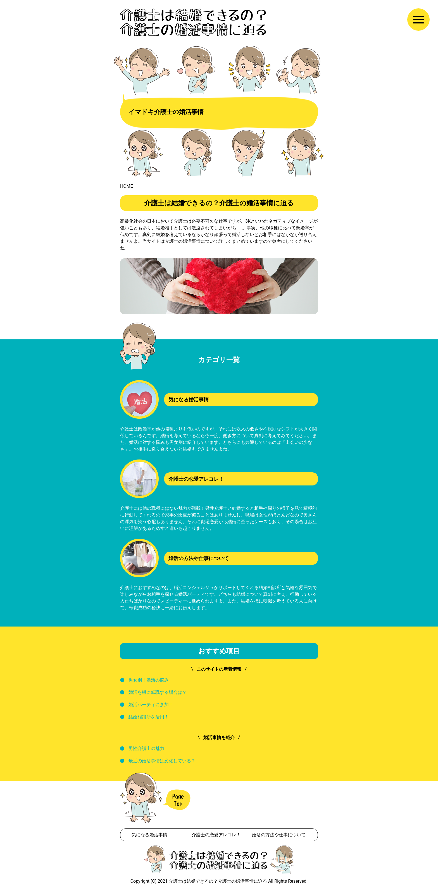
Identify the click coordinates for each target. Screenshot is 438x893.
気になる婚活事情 (149, 834)
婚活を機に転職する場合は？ (157, 692)
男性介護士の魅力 (146, 748)
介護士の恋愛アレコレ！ (216, 834)
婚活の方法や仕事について (279, 834)
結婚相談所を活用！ (148, 717)
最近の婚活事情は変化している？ (162, 760)
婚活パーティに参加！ (150, 704)
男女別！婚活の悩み (148, 680)
